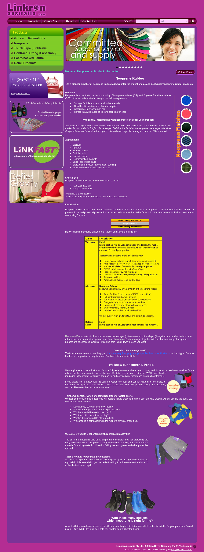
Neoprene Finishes (124, 339)
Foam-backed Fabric (29, 58)
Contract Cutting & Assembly (35, 53)
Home (69, 71)
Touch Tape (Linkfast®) (31, 48)
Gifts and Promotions (29, 38)
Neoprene (21, 43)
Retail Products (25, 63)
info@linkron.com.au (20, 93)
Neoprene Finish (74, 336)
